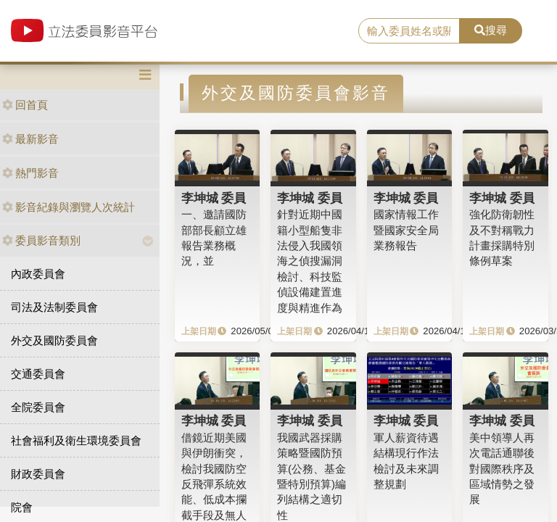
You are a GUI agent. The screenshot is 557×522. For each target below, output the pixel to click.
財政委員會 (38, 474)
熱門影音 (30, 173)
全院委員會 (38, 407)
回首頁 (25, 105)
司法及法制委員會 (54, 307)
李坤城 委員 (214, 197)
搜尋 (490, 30)
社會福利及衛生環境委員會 (76, 440)
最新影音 (30, 139)
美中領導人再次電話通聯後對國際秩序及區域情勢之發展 (502, 468)
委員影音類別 (41, 240)
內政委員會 (38, 274)
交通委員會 (38, 374)
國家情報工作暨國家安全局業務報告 (406, 230)
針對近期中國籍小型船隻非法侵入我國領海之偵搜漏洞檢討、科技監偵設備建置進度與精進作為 (309, 261)
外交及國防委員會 (54, 340)
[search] (409, 31)
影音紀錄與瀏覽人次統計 (68, 207)
